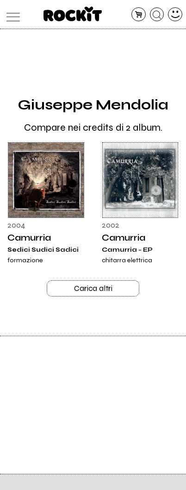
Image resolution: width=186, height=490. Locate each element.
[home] (72, 13)
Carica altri (93, 289)
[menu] (11, 14)
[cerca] (157, 14)
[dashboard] (175, 14)
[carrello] (138, 14)
